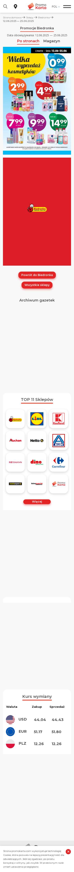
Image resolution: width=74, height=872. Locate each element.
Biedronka (44, 17)
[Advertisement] (37, 349)
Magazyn (51, 41)
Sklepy (30, 17)
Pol (54, 6)
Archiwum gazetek (37, 300)
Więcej (37, 501)
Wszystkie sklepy (37, 285)
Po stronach (28, 41)
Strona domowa (12, 17)
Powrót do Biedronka (37, 275)
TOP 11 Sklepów (37, 399)
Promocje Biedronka (37, 28)
